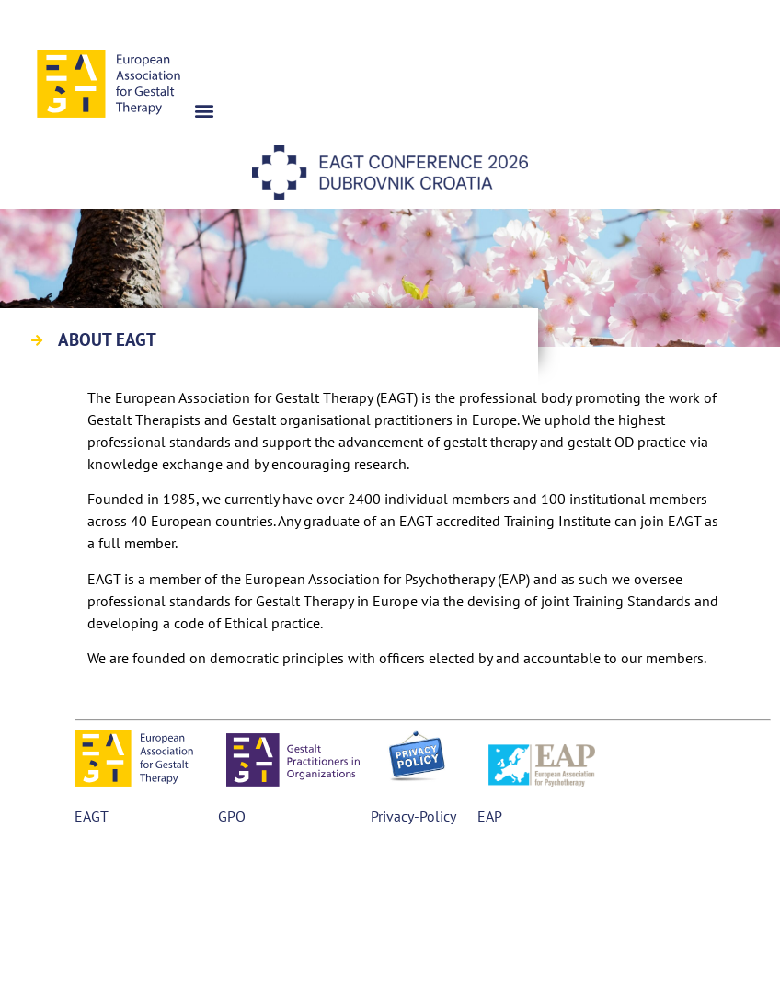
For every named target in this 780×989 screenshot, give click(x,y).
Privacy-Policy (413, 816)
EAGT (91, 816)
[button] (204, 110)
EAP (487, 816)
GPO (232, 816)
